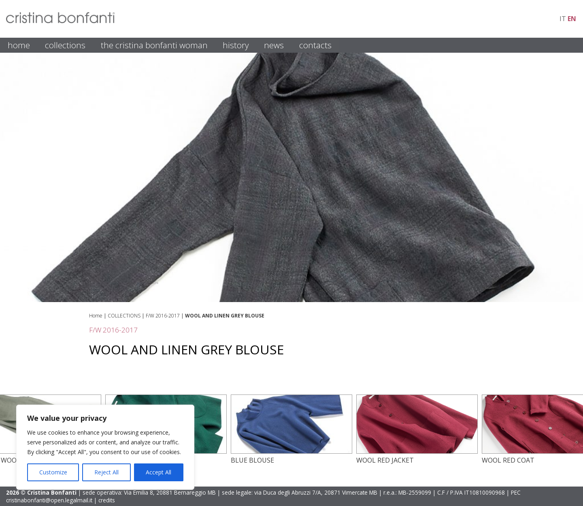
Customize (53, 472)
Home (95, 315)
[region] (105, 447)
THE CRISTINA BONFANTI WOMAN (154, 45)
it (563, 18)
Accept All (158, 472)
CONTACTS (315, 45)
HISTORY (236, 45)
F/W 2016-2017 (163, 315)
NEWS (274, 45)
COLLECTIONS (65, 45)
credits (106, 500)
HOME (19, 45)
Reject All (106, 472)
